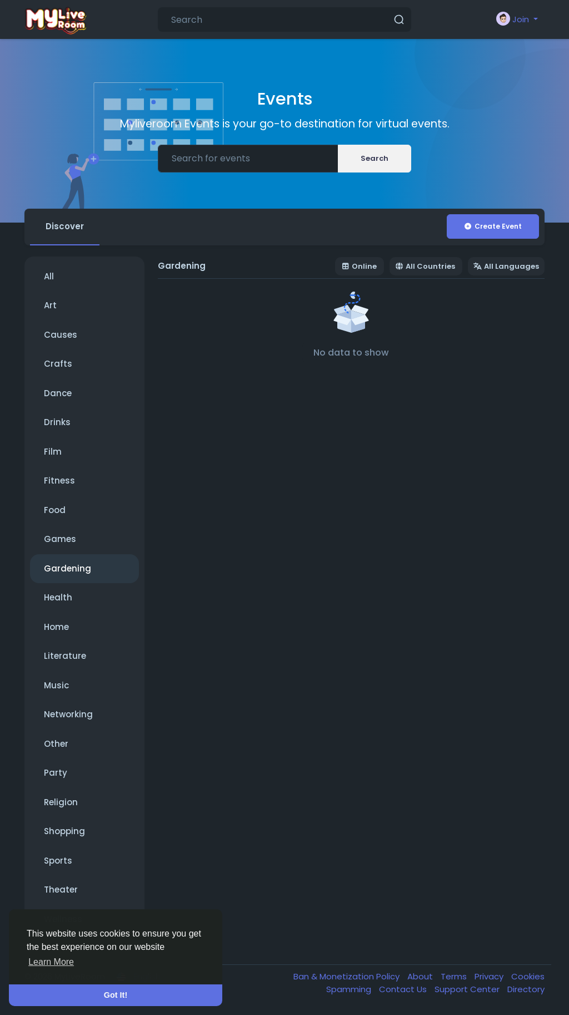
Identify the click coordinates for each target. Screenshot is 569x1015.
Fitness (59, 480)
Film (53, 451)
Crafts (58, 363)
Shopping (64, 831)
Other (56, 744)
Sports (58, 860)
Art (50, 305)
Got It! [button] (115, 995)
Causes (60, 335)
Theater (61, 889)
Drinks (57, 422)
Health (58, 597)
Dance (58, 393)
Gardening (67, 568)
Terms (455, 976)
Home (56, 627)
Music (56, 685)
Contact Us (404, 989)
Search (374, 158)
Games (60, 539)
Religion (61, 802)
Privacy (490, 976)
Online (359, 266)
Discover (65, 226)
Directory (526, 989)
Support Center (468, 989)
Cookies (528, 976)
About (421, 976)
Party (55, 773)
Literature (65, 656)
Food (55, 510)
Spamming (349, 989)
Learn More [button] (51, 962)
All (49, 276)
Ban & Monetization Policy (347, 976)
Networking (68, 714)
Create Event (492, 226)
